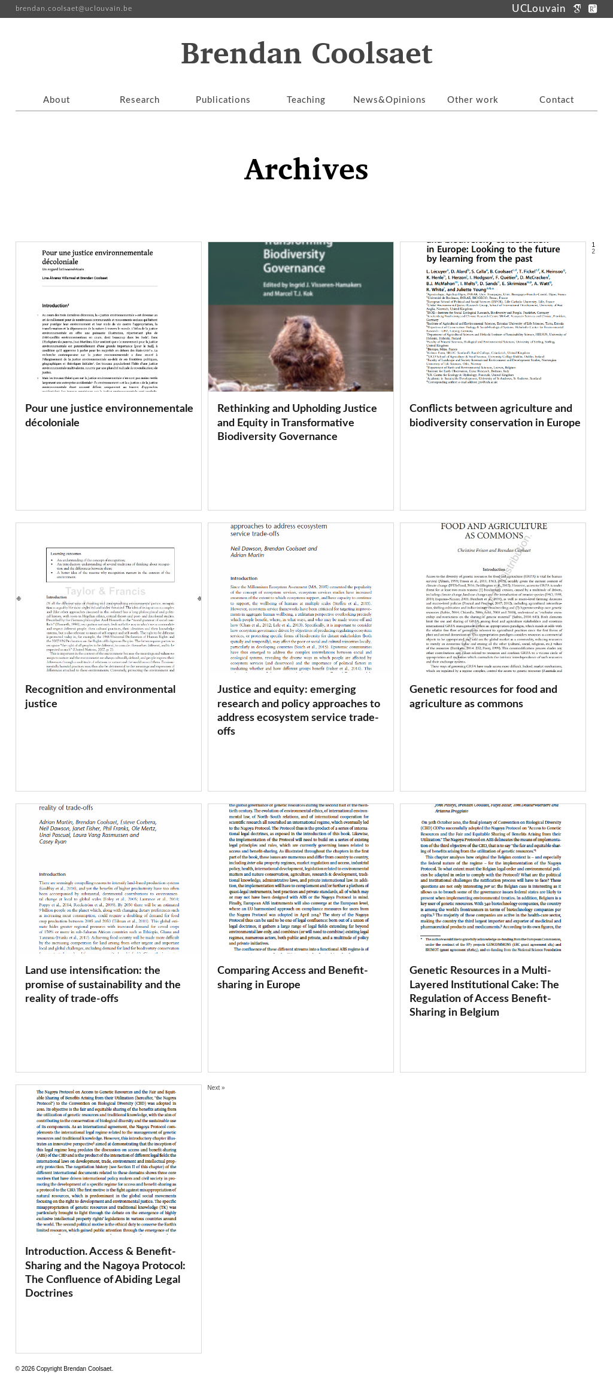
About (56, 100)
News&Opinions (389, 100)
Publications (223, 100)
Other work (473, 100)
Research (140, 100)
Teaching (306, 100)
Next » (216, 1087)
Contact (556, 100)
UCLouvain (540, 9)
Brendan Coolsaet (306, 54)
